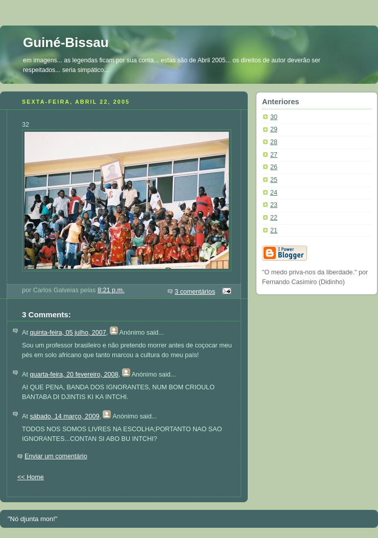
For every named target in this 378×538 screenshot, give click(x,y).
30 (273, 117)
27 (273, 154)
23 (273, 204)
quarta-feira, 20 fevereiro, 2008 (74, 374)
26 (273, 167)
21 (273, 230)
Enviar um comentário (56, 456)
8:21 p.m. (111, 290)
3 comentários (195, 291)
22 (273, 217)
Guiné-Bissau (66, 42)
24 (273, 192)
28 (273, 142)
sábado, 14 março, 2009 (64, 416)
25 (273, 179)
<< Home (30, 477)
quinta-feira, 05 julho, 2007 (68, 332)
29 (273, 129)
